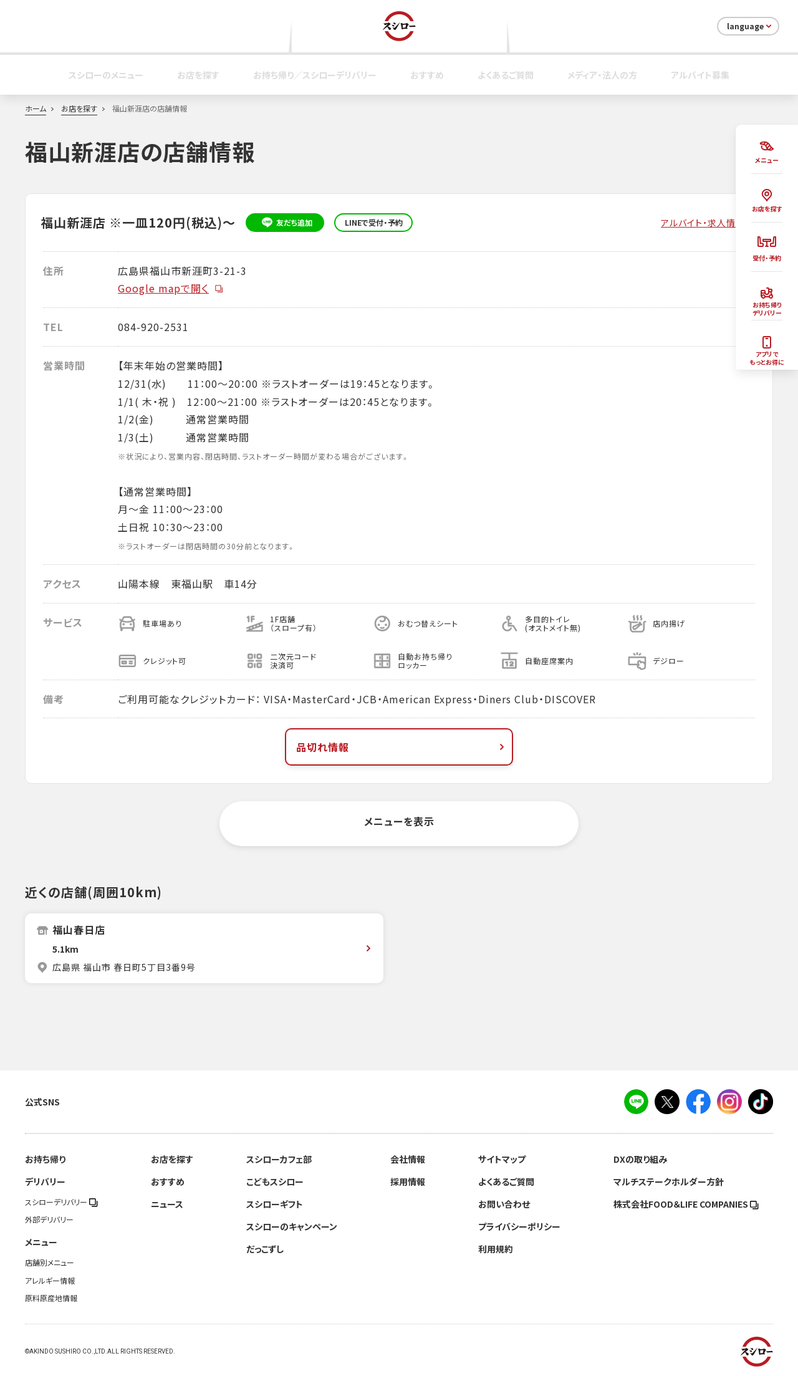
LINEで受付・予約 (374, 222)
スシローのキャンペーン (291, 1226)
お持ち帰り (45, 1159)
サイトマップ (502, 1159)
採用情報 (407, 1181)
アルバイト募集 (700, 74)
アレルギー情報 (50, 1280)
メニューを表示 (399, 821)
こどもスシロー (275, 1181)
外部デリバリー (49, 1219)
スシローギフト (274, 1204)
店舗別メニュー (49, 1262)
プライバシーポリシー (519, 1226)
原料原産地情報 (51, 1298)
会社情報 (407, 1159)
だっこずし (265, 1249)
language (750, 26)
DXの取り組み (640, 1159)
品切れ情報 (401, 746)
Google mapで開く (171, 288)
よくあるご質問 (506, 74)
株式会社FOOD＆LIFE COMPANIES (686, 1204)
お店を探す (198, 74)
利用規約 (495, 1249)
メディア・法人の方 (602, 74)
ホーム (35, 108)
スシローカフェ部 (279, 1159)
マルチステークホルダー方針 (668, 1181)
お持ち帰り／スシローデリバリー (315, 74)
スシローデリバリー (61, 1202)
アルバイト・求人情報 (703, 222)
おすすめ (427, 74)
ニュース (167, 1204)
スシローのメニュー (106, 74)
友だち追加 (285, 222)
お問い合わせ (504, 1204)
